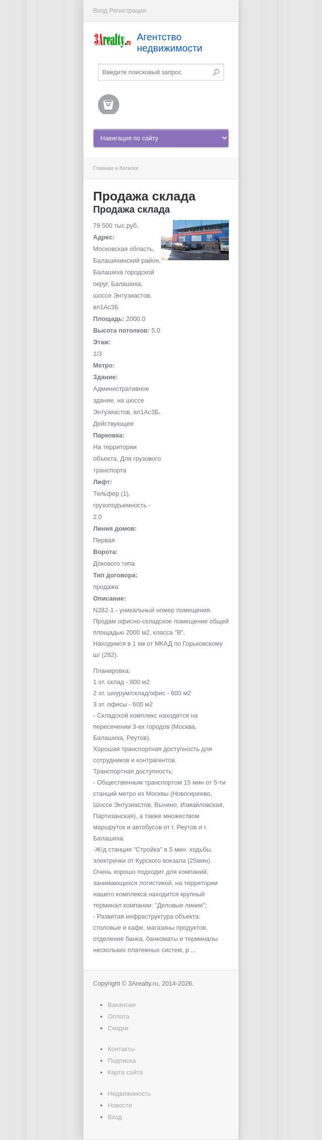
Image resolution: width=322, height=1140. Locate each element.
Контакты (121, 1049)
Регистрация (127, 10)
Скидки (118, 1028)
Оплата (118, 1016)
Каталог (129, 168)
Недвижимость (129, 1093)
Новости (120, 1105)
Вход (100, 10)
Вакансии (121, 1004)
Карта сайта (125, 1072)
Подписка (122, 1060)
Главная (103, 168)
